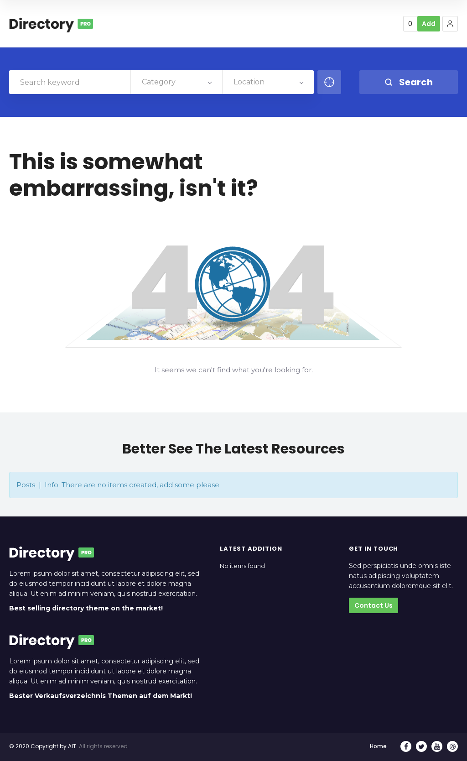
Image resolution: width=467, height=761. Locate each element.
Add (429, 23)
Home (378, 746)
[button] (450, 23)
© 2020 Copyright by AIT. (43, 746)
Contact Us (373, 605)
